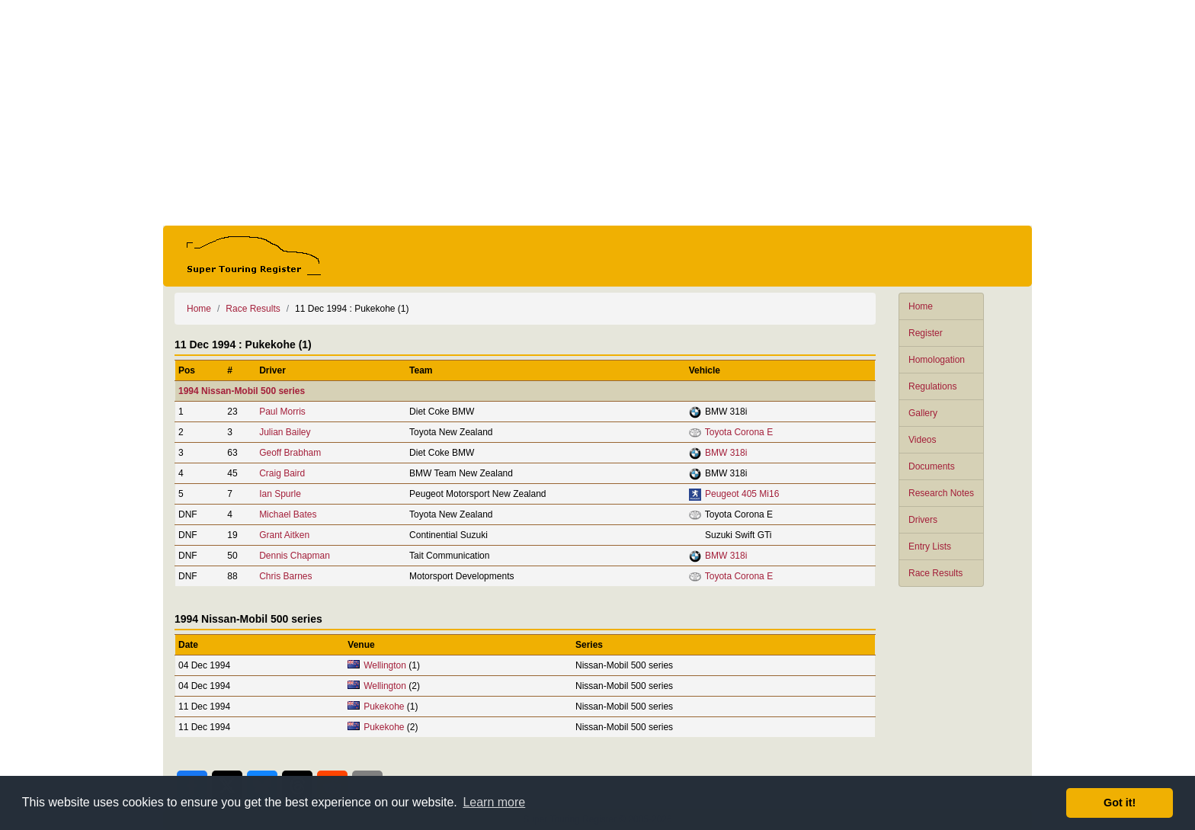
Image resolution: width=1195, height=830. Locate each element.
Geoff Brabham (290, 452)
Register (925, 333)
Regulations (932, 386)
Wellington (385, 665)
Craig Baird (282, 473)
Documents (931, 466)
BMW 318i (726, 452)
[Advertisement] (597, 113)
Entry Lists (929, 546)
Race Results (935, 573)
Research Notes (941, 493)
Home (920, 306)
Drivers (922, 519)
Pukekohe (384, 706)
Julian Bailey (284, 432)
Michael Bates (287, 514)
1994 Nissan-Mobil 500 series (241, 391)
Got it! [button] (1120, 802)
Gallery (922, 413)
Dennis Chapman (294, 555)
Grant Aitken (284, 535)
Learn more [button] (494, 802)
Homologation (936, 359)
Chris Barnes (285, 576)
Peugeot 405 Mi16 (742, 494)
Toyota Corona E (739, 432)
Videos (922, 439)
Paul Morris (282, 411)
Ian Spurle (280, 494)
